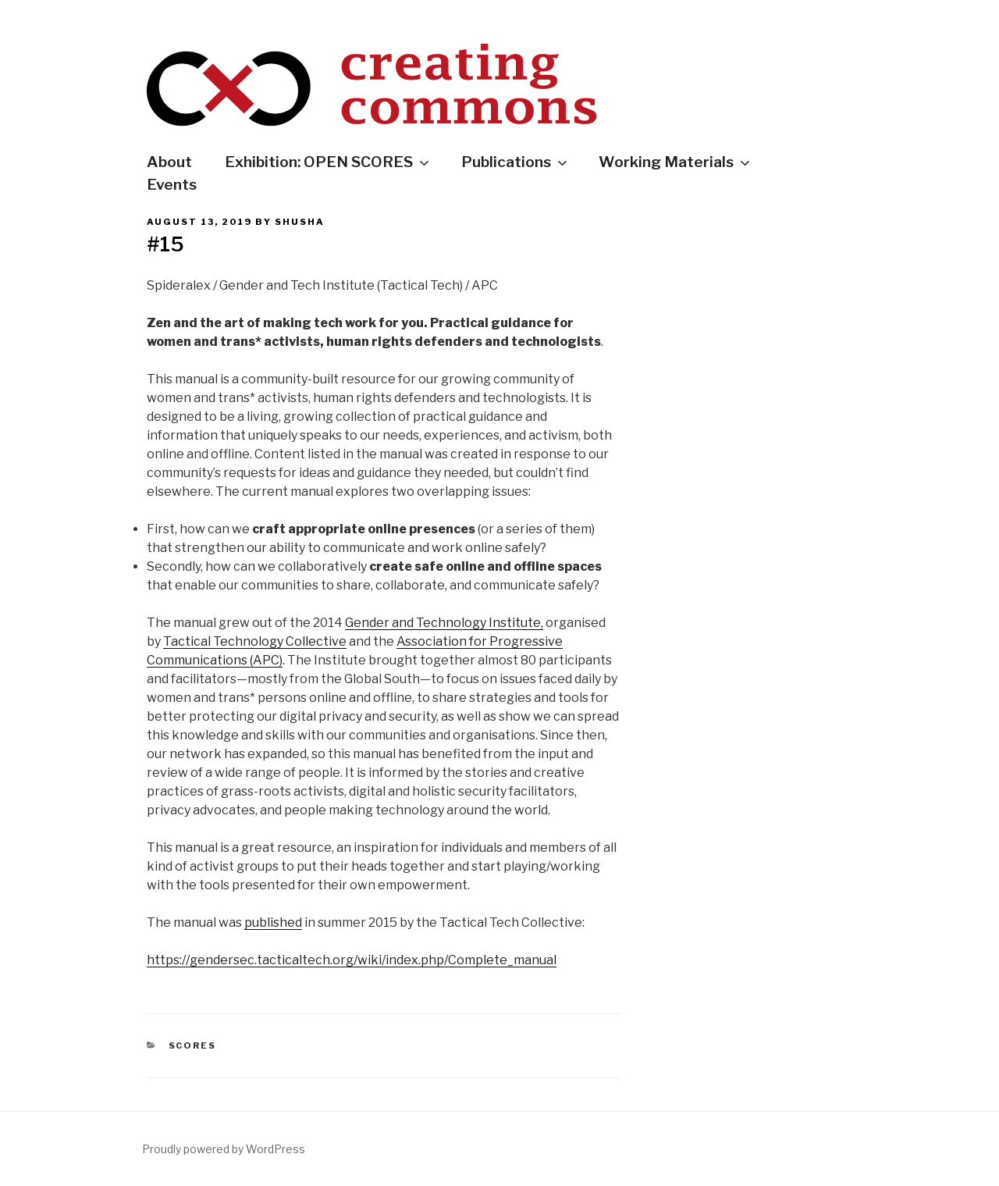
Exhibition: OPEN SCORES (328, 161)
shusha (300, 221)
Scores (193, 1045)
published (273, 922)
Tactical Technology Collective (255, 641)
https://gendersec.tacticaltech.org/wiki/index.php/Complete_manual (351, 960)
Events (172, 184)
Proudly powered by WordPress (223, 1149)
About (169, 161)
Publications (515, 161)
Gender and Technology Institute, (444, 622)
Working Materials (675, 161)
